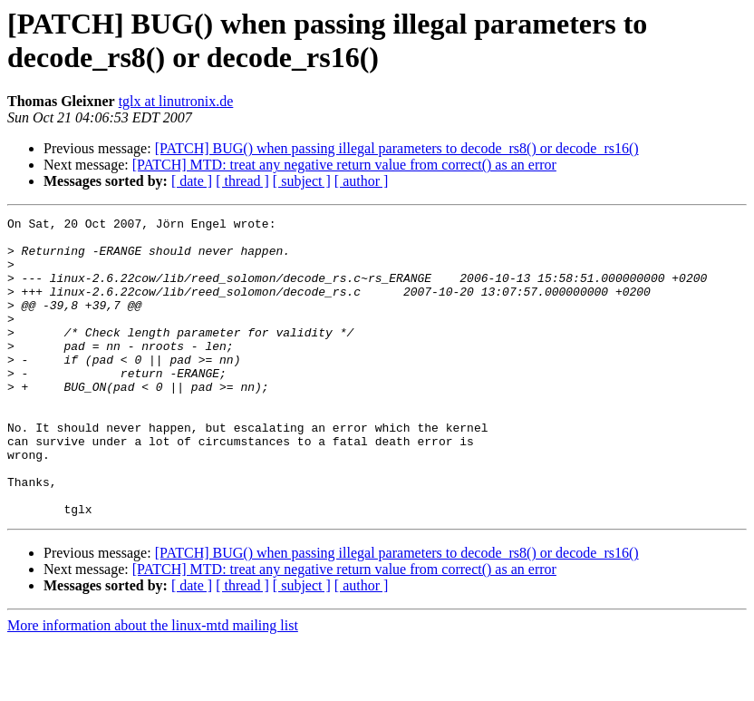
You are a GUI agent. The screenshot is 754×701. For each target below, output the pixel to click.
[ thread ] (242, 181)
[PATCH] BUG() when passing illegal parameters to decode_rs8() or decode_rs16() (397, 148)
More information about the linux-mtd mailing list (152, 685)
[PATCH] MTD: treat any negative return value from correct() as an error (344, 164)
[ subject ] (302, 181)
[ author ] (361, 181)
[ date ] (191, 181)
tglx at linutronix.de (176, 101)
